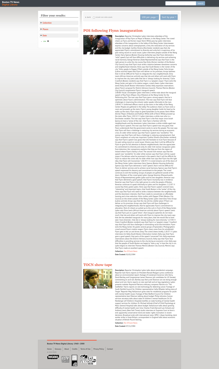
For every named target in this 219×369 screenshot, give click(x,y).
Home (49, 349)
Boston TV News (11, 3)
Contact (110, 349)
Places (45, 29)
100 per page (149, 17)
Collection (47, 22)
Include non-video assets (104, 17)
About (66, 349)
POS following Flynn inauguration (113, 30)
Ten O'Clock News (130, 251)
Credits (74, 349)
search (200, 3)
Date (45, 35)
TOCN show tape (97, 264)
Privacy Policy (98, 349)
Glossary (58, 349)
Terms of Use (85, 349)
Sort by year (168, 17)
